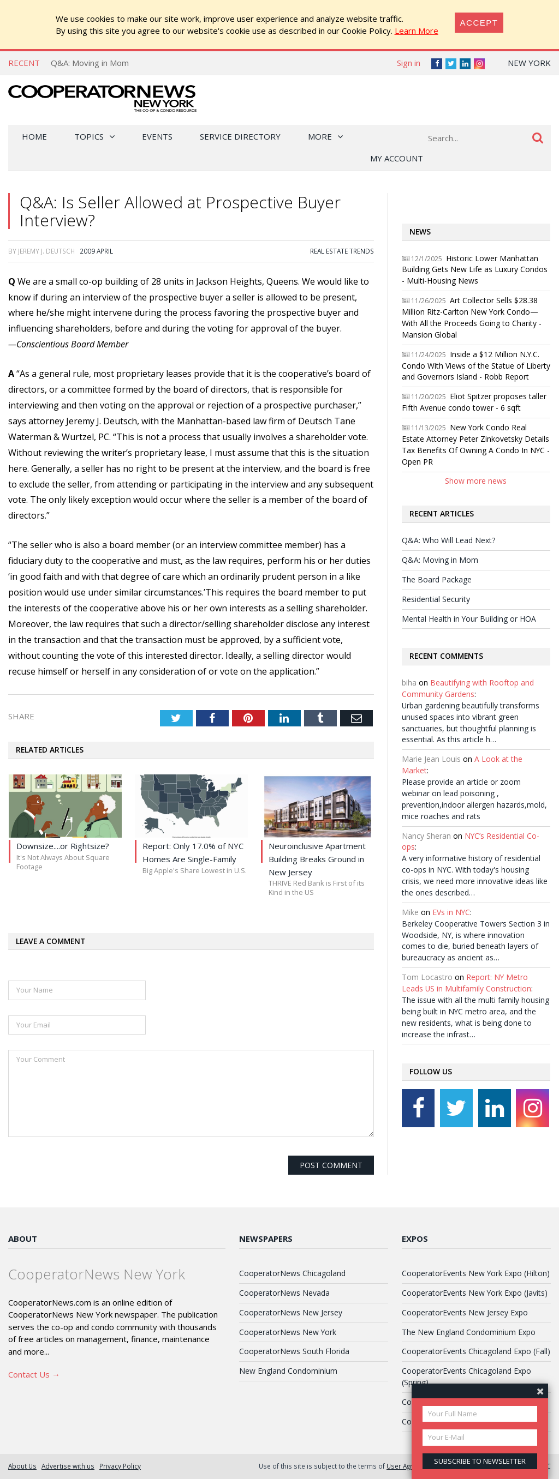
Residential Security (436, 599)
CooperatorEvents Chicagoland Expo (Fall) (476, 1351)
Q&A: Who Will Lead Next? (448, 540)
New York (529, 62)
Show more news (476, 481)
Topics (89, 136)
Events (157, 136)
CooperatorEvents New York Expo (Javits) (475, 1293)
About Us (22, 1466)
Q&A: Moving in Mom (90, 62)
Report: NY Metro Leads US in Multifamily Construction (466, 983)
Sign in (408, 62)
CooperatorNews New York (287, 1332)
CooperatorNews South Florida (294, 1351)
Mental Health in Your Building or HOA (469, 619)
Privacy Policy (120, 1466)
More (320, 136)
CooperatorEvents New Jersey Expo (465, 1312)
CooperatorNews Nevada (284, 1293)
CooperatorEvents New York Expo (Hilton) (476, 1273)
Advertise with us (67, 1466)
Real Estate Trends (342, 250)
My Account (396, 158)
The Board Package (437, 579)
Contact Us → (34, 1374)
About (22, 1238)
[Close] (479, 23)
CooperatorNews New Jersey (290, 1312)
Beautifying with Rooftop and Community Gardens (468, 688)
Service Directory (240, 136)
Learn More (416, 30)
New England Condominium (288, 1371)
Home (34, 136)
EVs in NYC (451, 912)
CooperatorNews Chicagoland (292, 1273)
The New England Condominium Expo (469, 1332)
